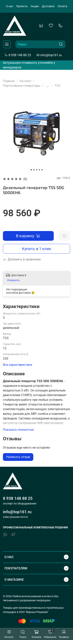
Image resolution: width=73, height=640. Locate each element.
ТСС (58, 86)
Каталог (26, 81)
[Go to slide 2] (33, 169)
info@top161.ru (49, 55)
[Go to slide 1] (31, 169)
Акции (35, 6)
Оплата (62, 6)
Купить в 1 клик (36, 248)
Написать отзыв (18, 457)
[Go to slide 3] (36, 169)
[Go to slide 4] (39, 169)
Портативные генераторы (21, 86)
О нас (9, 6)
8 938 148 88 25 (18, 55)
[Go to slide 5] (42, 169)
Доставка (48, 6)
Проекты (22, 6)
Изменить (13, 280)
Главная (9, 81)
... (47, 86)
